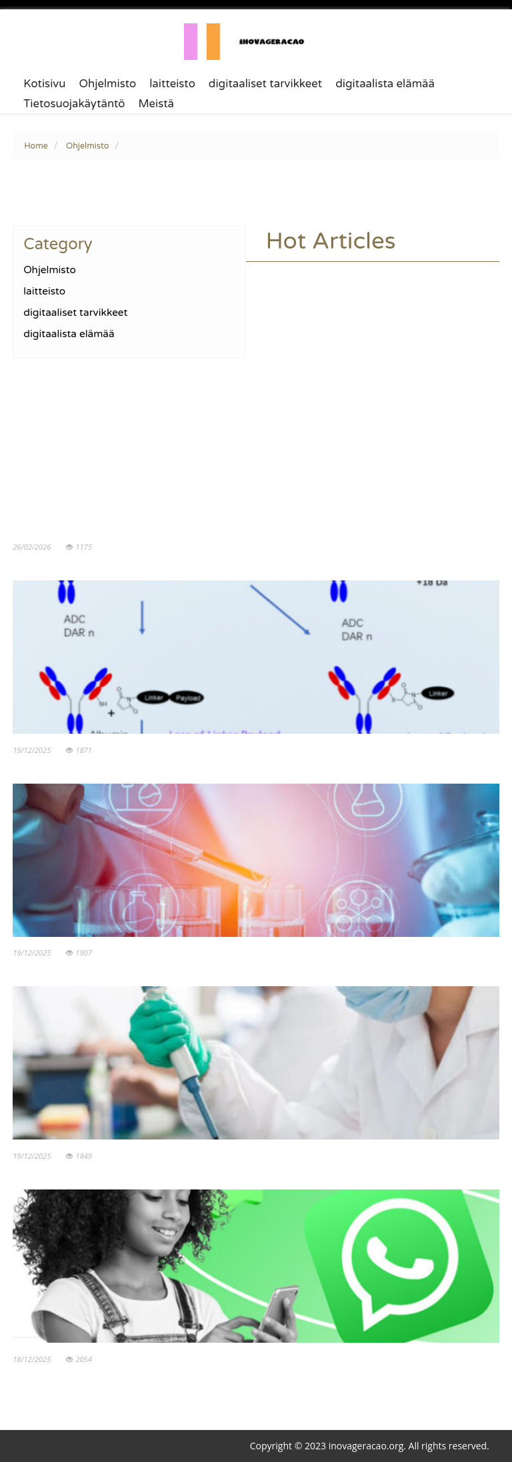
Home (36, 146)
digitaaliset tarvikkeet (265, 84)
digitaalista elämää (385, 84)
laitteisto (172, 84)
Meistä (156, 104)
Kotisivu (44, 84)
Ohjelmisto (107, 84)
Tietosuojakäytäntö (74, 104)
